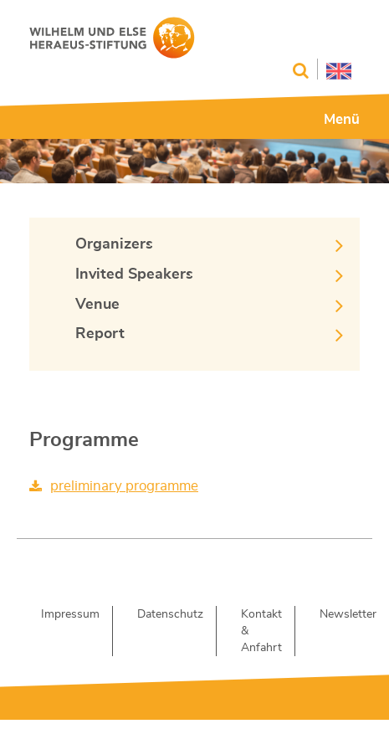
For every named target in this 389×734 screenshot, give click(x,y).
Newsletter (348, 614)
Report (100, 333)
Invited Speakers (134, 274)
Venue (97, 304)
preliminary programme (124, 486)
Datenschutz (170, 614)
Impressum (70, 614)
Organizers (114, 244)
